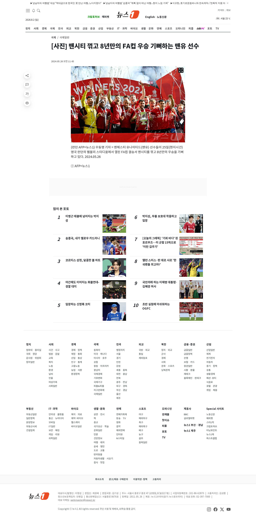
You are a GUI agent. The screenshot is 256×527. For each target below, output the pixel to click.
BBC (186, 414)
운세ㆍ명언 (99, 446)
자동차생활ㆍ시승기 (103, 458)
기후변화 (98, 378)
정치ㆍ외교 (166, 350)
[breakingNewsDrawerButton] (33, 10)
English (150, 17)
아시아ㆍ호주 (100, 358)
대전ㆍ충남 (121, 374)
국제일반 (98, 394)
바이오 (75, 409)
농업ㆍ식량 (76, 370)
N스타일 (120, 438)
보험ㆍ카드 (189, 362)
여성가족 (53, 382)
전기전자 (210, 358)
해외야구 (143, 418)
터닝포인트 (211, 430)
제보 (228, 10)
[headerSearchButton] (38, 10)
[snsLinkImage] (209, 509)
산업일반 (210, 350)
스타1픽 (210, 422)
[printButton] (27, 103)
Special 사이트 (215, 409)
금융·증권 (189, 344)
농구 (141, 434)
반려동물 (98, 454)
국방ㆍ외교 (144, 350)
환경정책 (75, 374)
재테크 (187, 374)
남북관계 (165, 370)
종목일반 (143, 442)
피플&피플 (99, 386)
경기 (118, 358)
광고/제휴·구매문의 (118, 479)
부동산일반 (31, 414)
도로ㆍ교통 (99, 450)
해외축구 (143, 426)
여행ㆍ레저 (99, 442)
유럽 (96, 362)
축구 (141, 422)
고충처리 (156, 479)
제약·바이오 (77, 418)
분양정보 (30, 422)
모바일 (52, 422)
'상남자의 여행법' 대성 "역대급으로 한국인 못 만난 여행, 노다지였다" (55, 3)
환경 (51, 370)
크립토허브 (94, 17)
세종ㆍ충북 (121, 370)
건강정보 (98, 438)
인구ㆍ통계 (76, 362)
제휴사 (187, 409)
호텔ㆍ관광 (211, 386)
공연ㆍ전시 (99, 414)
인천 (118, 362)
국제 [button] (53, 37)
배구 (141, 430)
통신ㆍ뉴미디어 (56, 418)
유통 (208, 370)
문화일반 (98, 430)
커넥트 (221, 10)
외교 (141, 344)
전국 (118, 344)
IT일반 (52, 426)
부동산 (29, 409)
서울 (118, 354)
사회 (51, 344)
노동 (51, 366)
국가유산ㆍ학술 (101, 426)
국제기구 (98, 382)
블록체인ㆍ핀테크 (192, 378)
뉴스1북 (210, 434)
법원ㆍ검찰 (54, 354)
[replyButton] (27, 84)
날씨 (51, 374)
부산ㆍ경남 (121, 390)
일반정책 (30, 418)
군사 (163, 354)
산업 (208, 344)
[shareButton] (27, 75)
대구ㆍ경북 (121, 386)
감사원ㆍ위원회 (33, 358)
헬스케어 (75, 422)
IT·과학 (53, 409)
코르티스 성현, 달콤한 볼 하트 (82, 260)
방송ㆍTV (121, 418)
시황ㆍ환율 (189, 370)
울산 (118, 394)
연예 (118, 409)
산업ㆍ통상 (76, 358)
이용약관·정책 (140, 479)
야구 (141, 414)
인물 (51, 378)
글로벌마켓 (189, 418)
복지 (51, 362)
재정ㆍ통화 (76, 354)
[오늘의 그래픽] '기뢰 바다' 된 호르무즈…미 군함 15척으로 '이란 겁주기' (160, 242)
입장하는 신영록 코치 (77, 304)
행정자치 (120, 350)
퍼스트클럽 (211, 438)
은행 (186, 358)
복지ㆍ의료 (76, 414)
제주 (118, 398)
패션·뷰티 (211, 378)
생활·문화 (99, 409)
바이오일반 (76, 426)
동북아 (97, 350)
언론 (96, 434)
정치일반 (30, 362)
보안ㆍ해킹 (54, 430)
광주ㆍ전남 (121, 382)
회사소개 (99, 479)
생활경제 (210, 374)
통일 (141, 354)
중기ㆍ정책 (211, 366)
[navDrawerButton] (27, 10)
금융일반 (188, 350)
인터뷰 (119, 434)
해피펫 (105, 17)
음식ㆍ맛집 (99, 462)
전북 (118, 378)
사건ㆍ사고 (54, 350)
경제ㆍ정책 (76, 350)
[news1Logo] (39, 496)
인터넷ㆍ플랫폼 (56, 414)
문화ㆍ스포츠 (167, 366)
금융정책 (188, 354)
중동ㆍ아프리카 (101, 366)
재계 (208, 354)
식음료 (209, 382)
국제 (96, 344)
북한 (163, 344)
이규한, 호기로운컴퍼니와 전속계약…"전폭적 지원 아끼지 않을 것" (194, 3)
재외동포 (143, 358)
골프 (141, 438)
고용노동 (75, 366)
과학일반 (53, 438)
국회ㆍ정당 (31, 354)
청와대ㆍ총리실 (33, 350)
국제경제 (98, 374)
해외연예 (120, 430)
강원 (118, 366)
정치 (28, 344)
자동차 (209, 362)
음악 (118, 426)
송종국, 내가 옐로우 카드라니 (82, 238)
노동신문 (162, 17)
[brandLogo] (128, 14)
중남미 (97, 370)
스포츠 (142, 409)
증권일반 (188, 366)
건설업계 (30, 430)
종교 (96, 422)
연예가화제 (121, 414)
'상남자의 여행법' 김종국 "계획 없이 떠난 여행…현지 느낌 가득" (125, 3)
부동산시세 (31, 426)
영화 (118, 422)
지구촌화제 (99, 390)
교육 (51, 358)
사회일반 (53, 386)
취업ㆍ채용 (211, 390)
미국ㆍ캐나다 (100, 354)
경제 (73, 344)
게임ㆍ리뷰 (54, 434)
